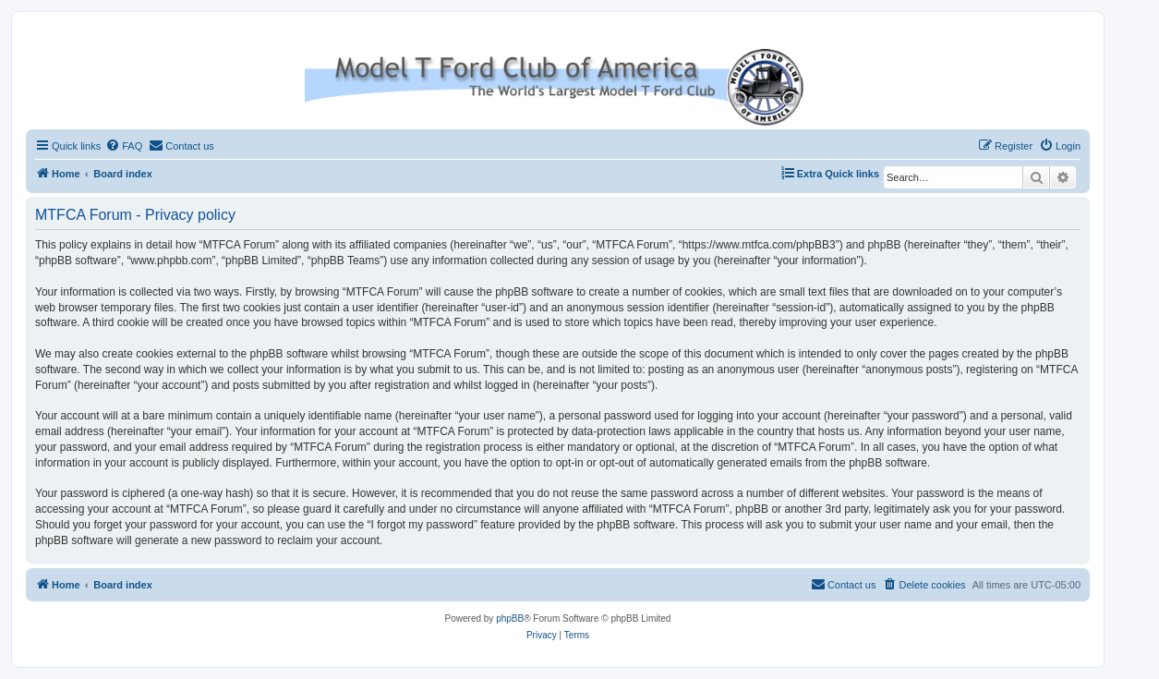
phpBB (510, 618)
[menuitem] (123, 146)
